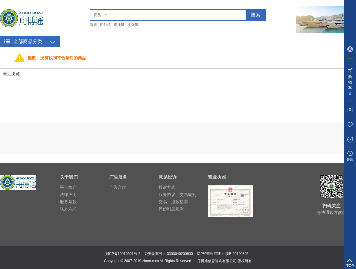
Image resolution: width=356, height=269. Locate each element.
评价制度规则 (171, 208)
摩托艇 (119, 25)
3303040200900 (180, 254)
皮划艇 (132, 25)
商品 (97, 15)
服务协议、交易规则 (177, 194)
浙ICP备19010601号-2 (122, 254)
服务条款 (68, 201)
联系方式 (68, 208)
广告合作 (117, 187)
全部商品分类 (27, 41)
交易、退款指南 (173, 201)
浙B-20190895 (236, 254)
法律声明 (68, 194)
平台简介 (68, 187)
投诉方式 (167, 187)
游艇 (93, 25)
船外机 (105, 25)
